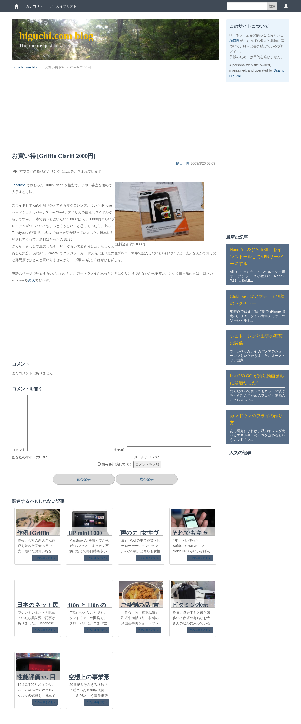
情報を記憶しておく (117, 464)
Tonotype (19, 185)
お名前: (120, 450)
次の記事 (147, 479)
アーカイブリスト (63, 6)
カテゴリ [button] (34, 6)
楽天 (31, 280)
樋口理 (234, 41)
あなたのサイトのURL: (29, 457)
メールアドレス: (146, 457)
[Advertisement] (115, 115)
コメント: (19, 450)
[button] (286, 6)
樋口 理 (183, 163)
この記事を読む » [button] (45, 557)
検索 (272, 6)
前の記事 (84, 479)
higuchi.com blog (56, 35)
